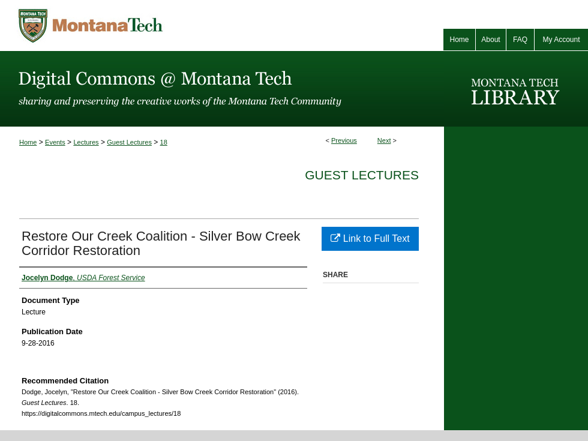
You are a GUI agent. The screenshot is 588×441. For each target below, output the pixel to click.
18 (163, 142)
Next (384, 140)
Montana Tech (144, 25)
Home (28, 142)
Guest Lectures (129, 142)
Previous (344, 140)
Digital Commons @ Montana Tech (222, 89)
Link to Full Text (370, 238)
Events (55, 142)
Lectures (85, 142)
